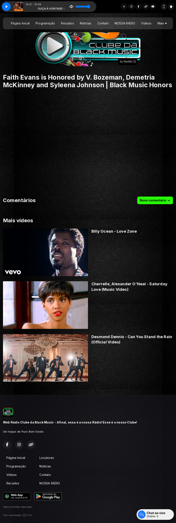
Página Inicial (20, 23)
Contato (103, 23)
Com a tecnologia (18, 515)
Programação (45, 23)
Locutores (46, 458)
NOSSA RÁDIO (125, 23)
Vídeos (146, 23)
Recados (67, 23)
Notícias (85, 23)
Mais (162, 23)
